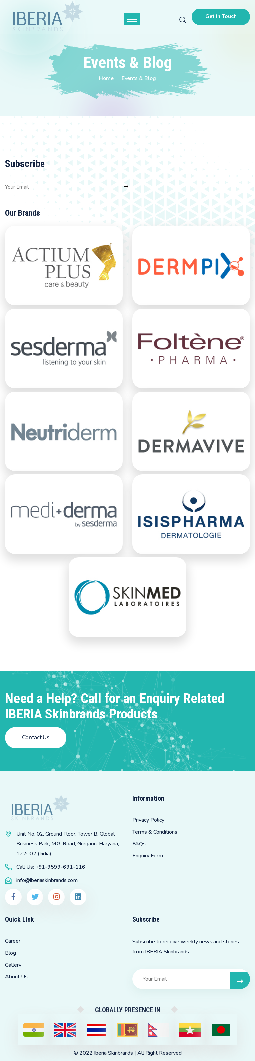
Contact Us (35, 738)
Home (106, 78)
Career (12, 941)
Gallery (13, 965)
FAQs (139, 844)
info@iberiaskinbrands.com (47, 880)
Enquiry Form (147, 856)
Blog (10, 953)
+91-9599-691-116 (60, 867)
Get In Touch (220, 16)
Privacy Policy (148, 820)
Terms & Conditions (154, 832)
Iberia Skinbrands (113, 1053)
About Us (16, 977)
